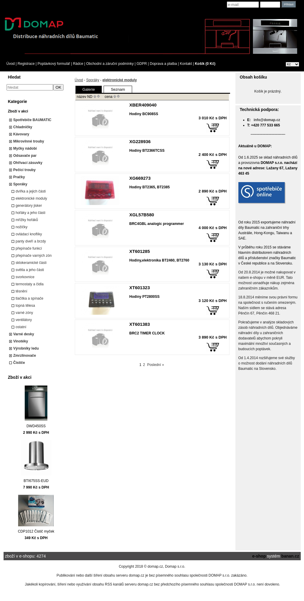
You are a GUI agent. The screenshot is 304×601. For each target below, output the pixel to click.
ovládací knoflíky (29, 234)
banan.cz (290, 556)
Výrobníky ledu (26, 348)
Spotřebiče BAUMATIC (32, 120)
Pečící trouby (24, 170)
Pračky (19, 177)
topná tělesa (25, 305)
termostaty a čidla (30, 284)
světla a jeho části (30, 270)
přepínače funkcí (29, 248)
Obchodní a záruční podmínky (110, 64)
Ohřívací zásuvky (27, 163)
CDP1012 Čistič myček (36, 531)
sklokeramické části (31, 263)
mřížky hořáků (27, 220)
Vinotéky (20, 341)
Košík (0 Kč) (205, 64)
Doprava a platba (163, 64)
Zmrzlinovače (24, 355)
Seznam (118, 89)
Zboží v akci (18, 111)
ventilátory (24, 320)
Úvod (11, 64)
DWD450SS (36, 426)
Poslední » (155, 365)
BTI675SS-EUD (35, 481)
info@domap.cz (267, 120)
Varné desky (23, 334)
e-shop (259, 556)
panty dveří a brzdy (31, 241)
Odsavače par (25, 156)
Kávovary (21, 134)
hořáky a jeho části (30, 213)
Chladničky (22, 127)
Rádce (78, 64)
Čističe (19, 363)
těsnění (21, 291)
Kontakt (186, 64)
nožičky (22, 227)
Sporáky (20, 184)
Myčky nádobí (25, 148)
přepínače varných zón (34, 255)
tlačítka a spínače (29, 298)
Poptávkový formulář (53, 64)
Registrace (26, 64)
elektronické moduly (31, 198)
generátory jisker (29, 206)
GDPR (142, 64)
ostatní (21, 327)
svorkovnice (25, 277)
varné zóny (24, 313)
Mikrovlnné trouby (28, 141)
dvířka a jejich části (31, 191)
